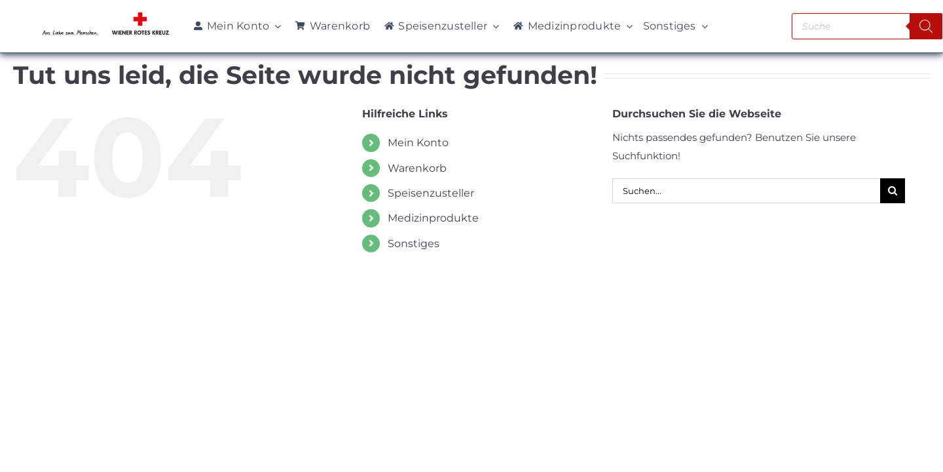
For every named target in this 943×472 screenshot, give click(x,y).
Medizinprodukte (433, 218)
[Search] (926, 26)
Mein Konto (418, 142)
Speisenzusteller (431, 193)
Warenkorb (417, 168)
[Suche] (892, 190)
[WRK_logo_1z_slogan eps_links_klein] (105, 15)
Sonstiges (413, 243)
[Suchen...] (746, 190)
